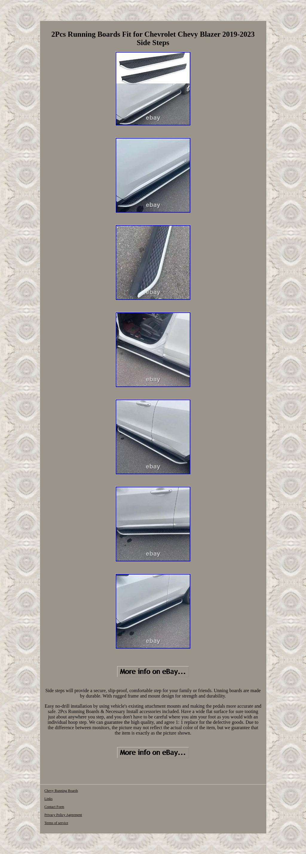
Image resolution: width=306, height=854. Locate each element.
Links (48, 799)
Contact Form (54, 807)
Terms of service (56, 823)
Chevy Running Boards (61, 791)
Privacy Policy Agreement (63, 815)
